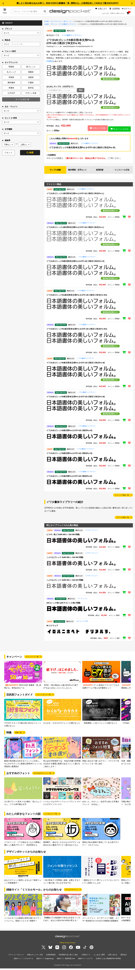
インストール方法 (122, 171)
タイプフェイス (56, 21)
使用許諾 (99, 171)
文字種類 (7, 129)
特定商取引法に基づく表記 (68, 957)
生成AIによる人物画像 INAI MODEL (108, 961)
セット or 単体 (9, 118)
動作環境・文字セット (77, 171)
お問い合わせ (112, 957)
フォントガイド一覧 (43, 697)
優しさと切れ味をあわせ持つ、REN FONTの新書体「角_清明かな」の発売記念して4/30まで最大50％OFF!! (67, 3)
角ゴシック (67, 21)
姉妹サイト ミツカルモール (23, 961)
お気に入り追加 (96, 128)
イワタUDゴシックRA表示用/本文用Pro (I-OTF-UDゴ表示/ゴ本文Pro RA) (76, 298)
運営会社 (123, 957)
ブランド (7, 29)
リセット (8, 152)
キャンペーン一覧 (32, 660)
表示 (80, 90)
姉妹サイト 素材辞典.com (66, 961)
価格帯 (6, 140)
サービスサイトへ (71, 892)
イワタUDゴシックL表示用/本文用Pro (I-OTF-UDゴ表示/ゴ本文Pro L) (75, 196)
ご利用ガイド (85, 957)
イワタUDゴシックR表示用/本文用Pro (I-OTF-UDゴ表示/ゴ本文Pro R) (82, 147)
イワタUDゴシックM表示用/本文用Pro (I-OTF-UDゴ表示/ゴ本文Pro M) (75, 366)
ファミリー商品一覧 (122, 498)
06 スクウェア (52, 628)
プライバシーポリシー (16, 957)
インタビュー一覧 (50, 817)
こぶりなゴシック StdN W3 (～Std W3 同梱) (64, 583)
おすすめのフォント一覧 (42, 776)
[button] (3, 3)
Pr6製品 (49, 61)
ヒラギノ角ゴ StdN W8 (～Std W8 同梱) (63, 537)
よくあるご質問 (99, 957)
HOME (46, 21)
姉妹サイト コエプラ (85, 961)
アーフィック (82, 601)
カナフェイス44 (82, 624)
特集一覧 (18, 735)
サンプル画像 (55, 171)
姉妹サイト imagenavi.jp (45, 961)
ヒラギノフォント (91, 533)
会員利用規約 (51, 957)
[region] (88, 101)
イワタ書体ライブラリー (67, 24)
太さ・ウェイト (10, 106)
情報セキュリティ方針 (35, 957)
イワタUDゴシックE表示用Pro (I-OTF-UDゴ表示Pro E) (69, 479)
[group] (23, 678)
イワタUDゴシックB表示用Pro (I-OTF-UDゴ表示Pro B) (69, 433)
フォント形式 (9, 51)
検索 (30, 152)
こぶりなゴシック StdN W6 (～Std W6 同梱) (64, 560)
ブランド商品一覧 (122, 520)
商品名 (6, 40)
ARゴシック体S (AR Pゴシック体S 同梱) (63, 606)
